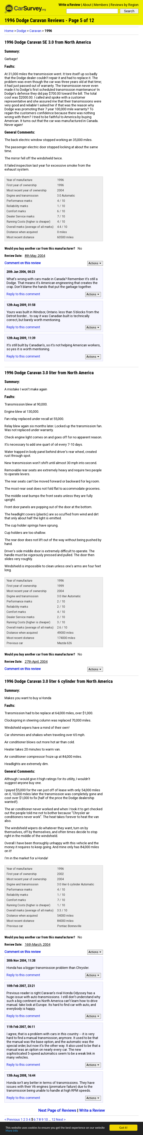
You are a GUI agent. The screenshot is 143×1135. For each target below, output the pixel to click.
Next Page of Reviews (57, 1110)
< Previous (12, 1119)
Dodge (21, 31)
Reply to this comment (23, 294)
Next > (61, 1119)
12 (53, 1119)
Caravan (35, 31)
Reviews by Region (125, 5)
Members (101, 5)
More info (12, 1131)
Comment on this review (22, 263)
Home (9, 31)
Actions (95, 263)
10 (46, 1119)
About (87, 5)
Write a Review (69, 5)
